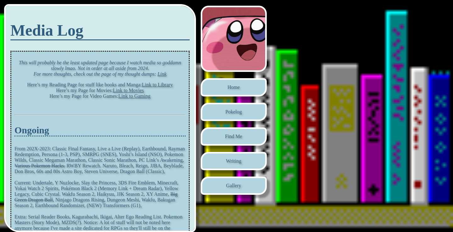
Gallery (233, 185)
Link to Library (157, 84)
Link (162, 74)
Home (233, 87)
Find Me (233, 136)
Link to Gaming (134, 96)
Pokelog (233, 111)
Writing (233, 161)
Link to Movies (128, 90)
